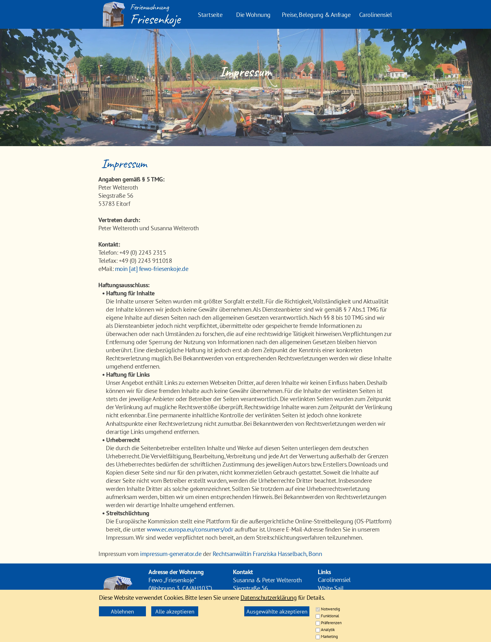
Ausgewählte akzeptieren (277, 611)
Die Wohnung (253, 15)
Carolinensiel (375, 15)
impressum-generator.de (170, 554)
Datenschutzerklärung (268, 598)
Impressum (332, 605)
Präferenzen (331, 622)
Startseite (210, 15)
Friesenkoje (155, 19)
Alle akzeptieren (174, 611)
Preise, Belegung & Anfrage (316, 15)
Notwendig (330, 609)
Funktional (330, 616)
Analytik (328, 629)
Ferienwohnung (149, 7)
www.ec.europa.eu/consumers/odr (190, 529)
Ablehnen (122, 611)
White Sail (331, 588)
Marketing (329, 636)
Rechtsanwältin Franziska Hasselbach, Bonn (267, 554)
